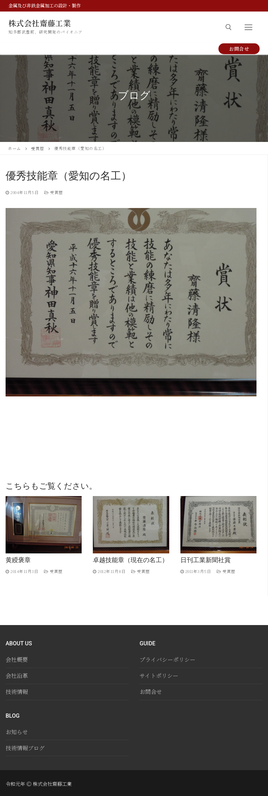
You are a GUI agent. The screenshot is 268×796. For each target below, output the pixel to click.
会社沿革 (17, 676)
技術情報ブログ (25, 748)
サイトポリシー (159, 676)
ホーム (14, 148)
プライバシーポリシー (167, 659)
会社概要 (17, 659)
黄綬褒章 (18, 560)
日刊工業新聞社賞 (205, 560)
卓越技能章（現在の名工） (130, 560)
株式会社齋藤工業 (42, 23)
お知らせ (17, 732)
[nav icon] (248, 27)
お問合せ (239, 48)
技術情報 (17, 692)
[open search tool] (228, 27)
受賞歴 (37, 148)
